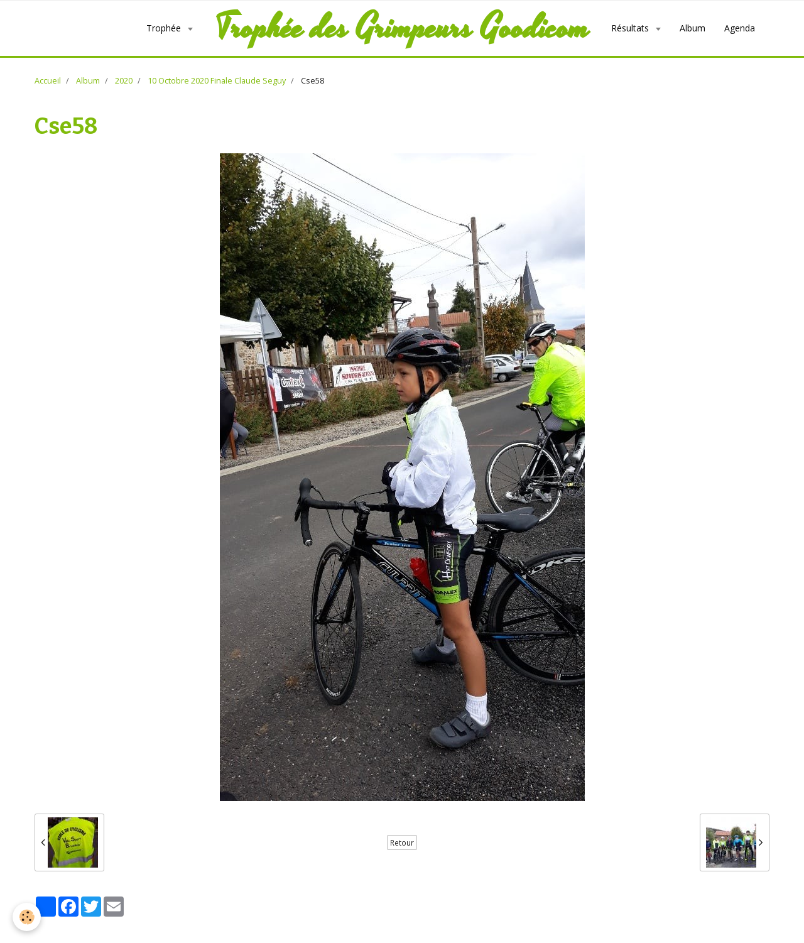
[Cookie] (27, 917)
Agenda (739, 28)
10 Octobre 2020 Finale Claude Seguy (217, 80)
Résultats (631, 28)
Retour (402, 842)
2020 (124, 80)
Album (692, 28)
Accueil (48, 80)
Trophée (164, 28)
